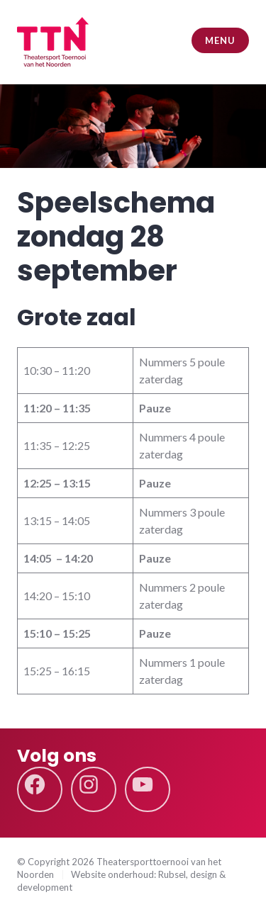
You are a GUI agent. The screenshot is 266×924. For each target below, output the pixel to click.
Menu (220, 40)
